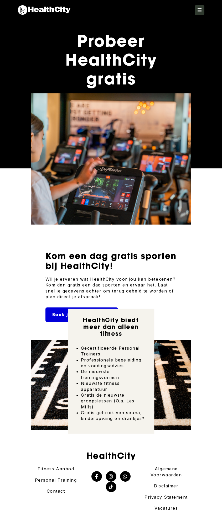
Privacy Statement (166, 497)
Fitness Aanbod (56, 468)
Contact (56, 491)
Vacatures (166, 508)
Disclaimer (166, 485)
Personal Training (56, 480)
